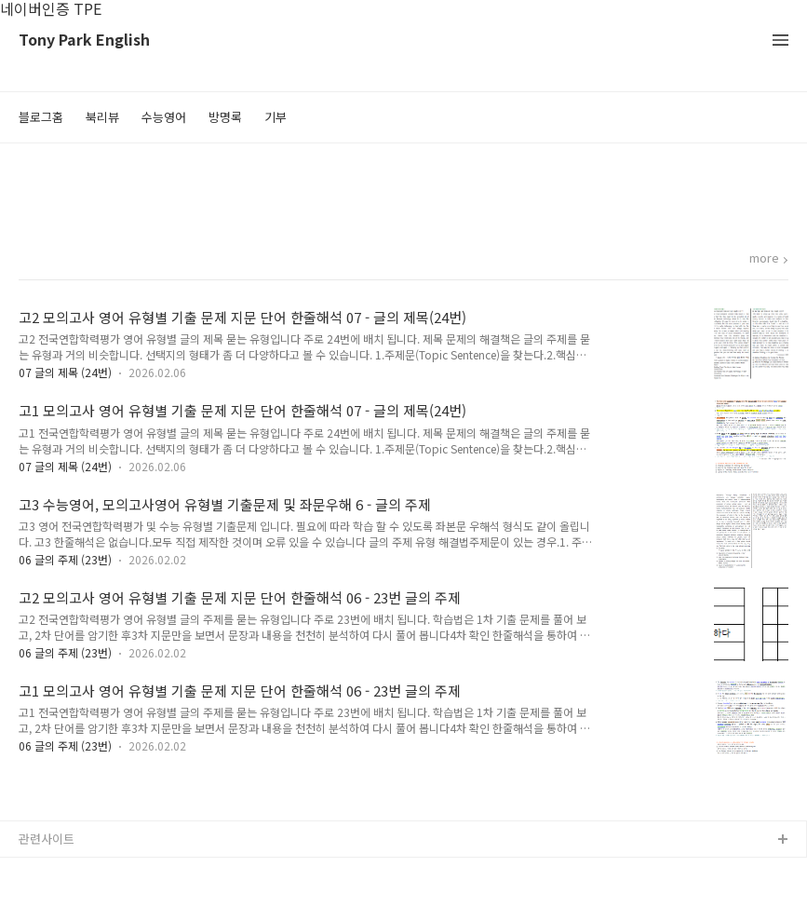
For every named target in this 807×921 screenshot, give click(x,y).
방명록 (225, 117)
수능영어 (163, 117)
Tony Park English (84, 40)
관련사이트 (46, 838)
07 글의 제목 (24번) (65, 372)
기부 (275, 117)
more (764, 258)
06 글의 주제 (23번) (65, 559)
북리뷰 (102, 117)
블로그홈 (41, 117)
